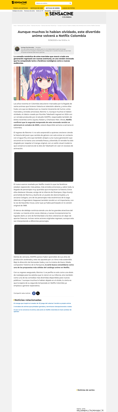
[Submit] (70, 3)
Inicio (15, 33)
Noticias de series (35, 33)
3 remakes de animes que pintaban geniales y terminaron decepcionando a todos (43, 314)
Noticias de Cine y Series (24, 33)
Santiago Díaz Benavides (27, 54)
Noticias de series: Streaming (48, 33)
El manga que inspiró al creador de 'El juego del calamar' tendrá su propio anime (42, 310)
